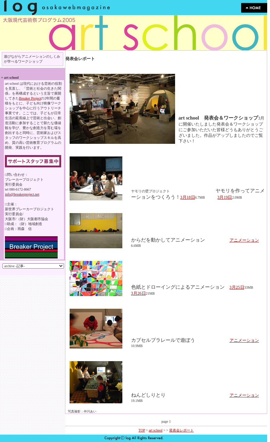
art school (155, 430)
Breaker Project (30, 98)
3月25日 (237, 287)
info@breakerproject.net (22, 194)
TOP (142, 430)
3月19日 (224, 197)
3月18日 (187, 197)
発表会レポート (181, 430)
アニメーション (244, 240)
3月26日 (138, 293)
